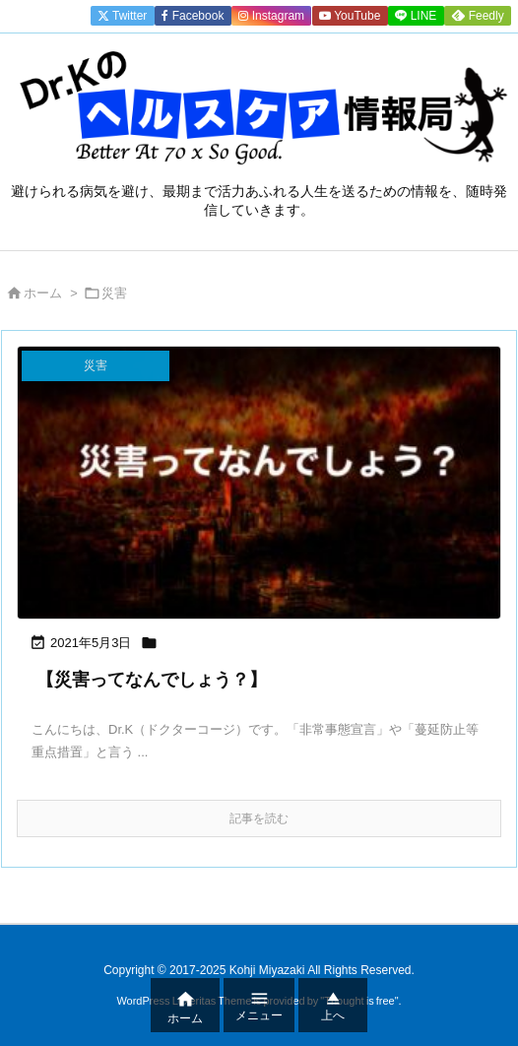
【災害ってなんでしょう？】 (151, 679)
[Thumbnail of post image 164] (259, 483)
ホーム (43, 293)
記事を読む (259, 818)
